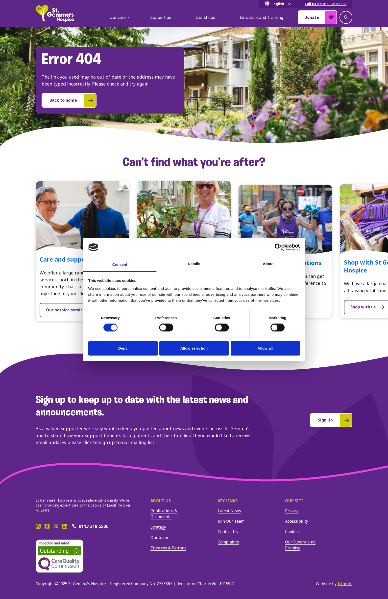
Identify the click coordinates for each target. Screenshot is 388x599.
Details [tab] (194, 264)
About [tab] (268, 264)
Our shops (208, 17)
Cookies (292, 531)
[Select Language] (279, 3)
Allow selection (194, 348)
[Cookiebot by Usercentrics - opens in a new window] (278, 247)
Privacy (291, 510)
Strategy (158, 527)
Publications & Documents (163, 513)
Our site (294, 501)
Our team (159, 537)
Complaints (228, 542)
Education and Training (264, 17)
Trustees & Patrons (168, 548)
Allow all (265, 348)
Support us (163, 17)
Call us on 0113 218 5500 (325, 3)
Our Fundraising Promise (300, 545)
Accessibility (296, 521)
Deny (122, 348)
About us (160, 501)
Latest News (229, 510)
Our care (120, 17)
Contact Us (228, 531)
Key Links (228, 501)
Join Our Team (231, 521)
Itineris (345, 583)
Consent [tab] (119, 264)
